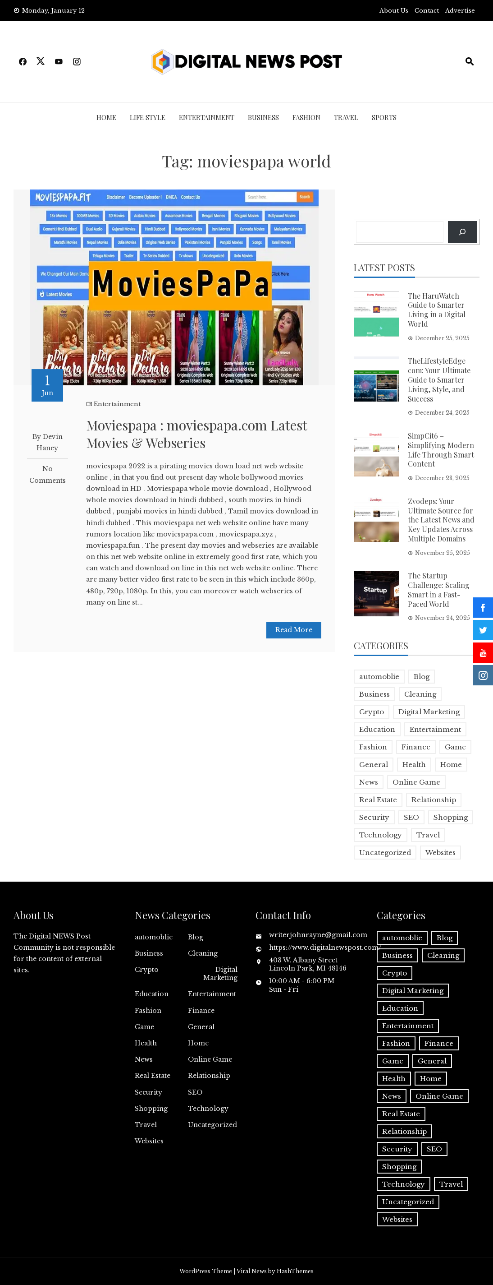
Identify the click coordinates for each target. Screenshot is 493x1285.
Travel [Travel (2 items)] (428, 835)
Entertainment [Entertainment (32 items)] (435, 729)
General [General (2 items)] (373, 764)
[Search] (462, 231)
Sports (384, 117)
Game (144, 1027)
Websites (149, 1141)
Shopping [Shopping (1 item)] (451, 817)
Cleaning (203, 953)
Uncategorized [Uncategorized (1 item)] (385, 852)
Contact (427, 10)
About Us (393, 10)
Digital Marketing (220, 974)
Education (152, 994)
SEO (195, 1092)
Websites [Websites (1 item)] (440, 852)
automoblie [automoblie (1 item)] (379, 676)
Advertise (460, 10)
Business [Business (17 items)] (374, 694)
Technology (208, 1109)
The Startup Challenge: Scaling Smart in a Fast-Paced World (439, 589)
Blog (195, 937)
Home (106, 117)
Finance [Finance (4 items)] (416, 747)
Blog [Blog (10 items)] (421, 676)
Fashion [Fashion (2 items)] (373, 747)
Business (263, 117)
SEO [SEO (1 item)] (411, 817)
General (201, 1027)
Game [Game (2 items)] (455, 747)
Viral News (252, 1271)
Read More (293, 630)
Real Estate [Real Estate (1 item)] (378, 799)
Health (146, 1043)
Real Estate (152, 1076)
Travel (346, 117)
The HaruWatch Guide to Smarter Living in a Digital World (437, 309)
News (144, 1059)
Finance (201, 1011)
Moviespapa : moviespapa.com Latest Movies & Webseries (196, 434)
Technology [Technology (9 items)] (380, 835)
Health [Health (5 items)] (414, 764)
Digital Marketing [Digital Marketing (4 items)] (429, 711)
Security (148, 1092)
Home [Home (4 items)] (451, 764)
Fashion (306, 117)
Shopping (151, 1109)
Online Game (210, 1059)
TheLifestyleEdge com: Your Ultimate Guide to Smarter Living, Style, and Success (439, 379)
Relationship (209, 1076)
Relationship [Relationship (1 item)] (433, 799)
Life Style (147, 117)
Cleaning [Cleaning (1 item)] (420, 694)
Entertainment (206, 117)
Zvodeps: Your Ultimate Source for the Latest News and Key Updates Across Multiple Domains (441, 519)
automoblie (154, 937)
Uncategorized (212, 1125)
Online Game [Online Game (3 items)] (416, 782)
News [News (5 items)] (368, 782)
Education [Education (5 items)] (377, 729)
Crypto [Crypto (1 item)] (371, 711)
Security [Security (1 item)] (374, 817)
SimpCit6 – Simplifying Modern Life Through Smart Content (441, 449)
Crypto (147, 970)
